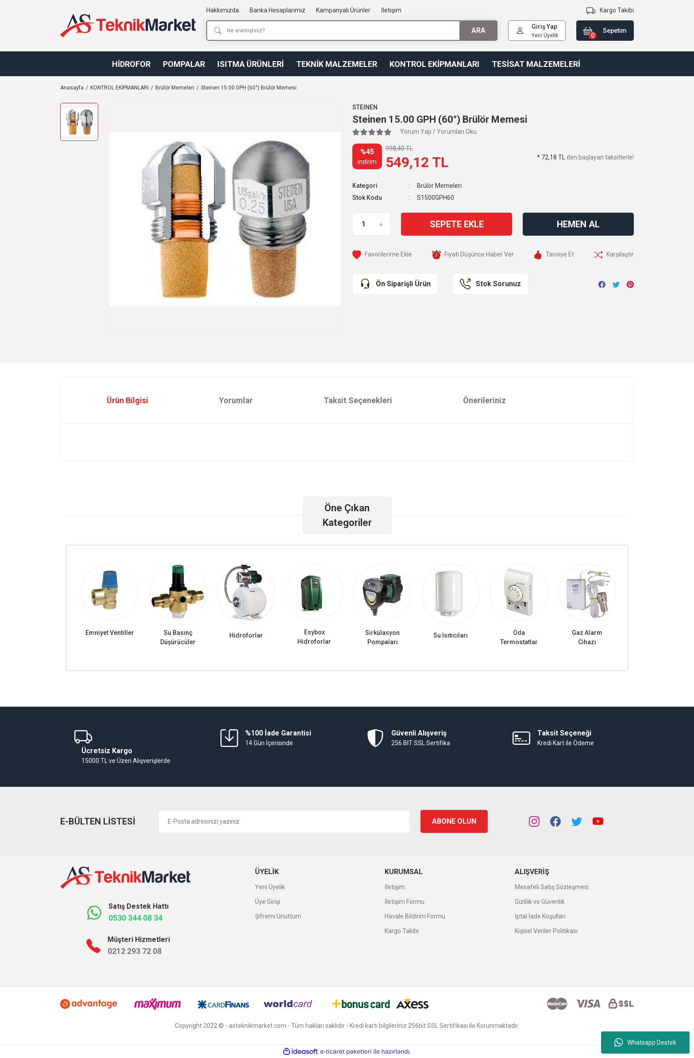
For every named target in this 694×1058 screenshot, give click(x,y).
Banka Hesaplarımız (277, 10)
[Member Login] (520, 30)
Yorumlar (236, 400)
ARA (478, 30)
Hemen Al (578, 224)
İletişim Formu (404, 901)
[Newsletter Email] (284, 821)
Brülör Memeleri (439, 185)
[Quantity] (371, 224)
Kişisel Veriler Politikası (546, 930)
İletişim (391, 10)
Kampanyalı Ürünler (343, 10)
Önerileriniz (484, 400)
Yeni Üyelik (545, 35)
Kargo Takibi (402, 930)
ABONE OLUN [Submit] (454, 821)
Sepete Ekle (457, 224)
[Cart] (605, 30)
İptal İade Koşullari (540, 916)
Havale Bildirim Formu (415, 916)
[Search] (351, 30)
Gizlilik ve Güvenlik (540, 901)
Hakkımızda (222, 10)
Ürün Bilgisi (127, 400)
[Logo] (128, 25)
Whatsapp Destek (645, 1042)
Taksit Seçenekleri (358, 400)
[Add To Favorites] (382, 254)
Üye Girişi (267, 901)
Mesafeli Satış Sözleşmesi (552, 887)
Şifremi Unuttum (278, 916)
